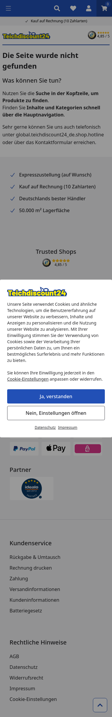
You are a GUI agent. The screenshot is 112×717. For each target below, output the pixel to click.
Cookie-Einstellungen (28, 379)
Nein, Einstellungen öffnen (56, 413)
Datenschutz (45, 427)
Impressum (67, 427)
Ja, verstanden (56, 396)
